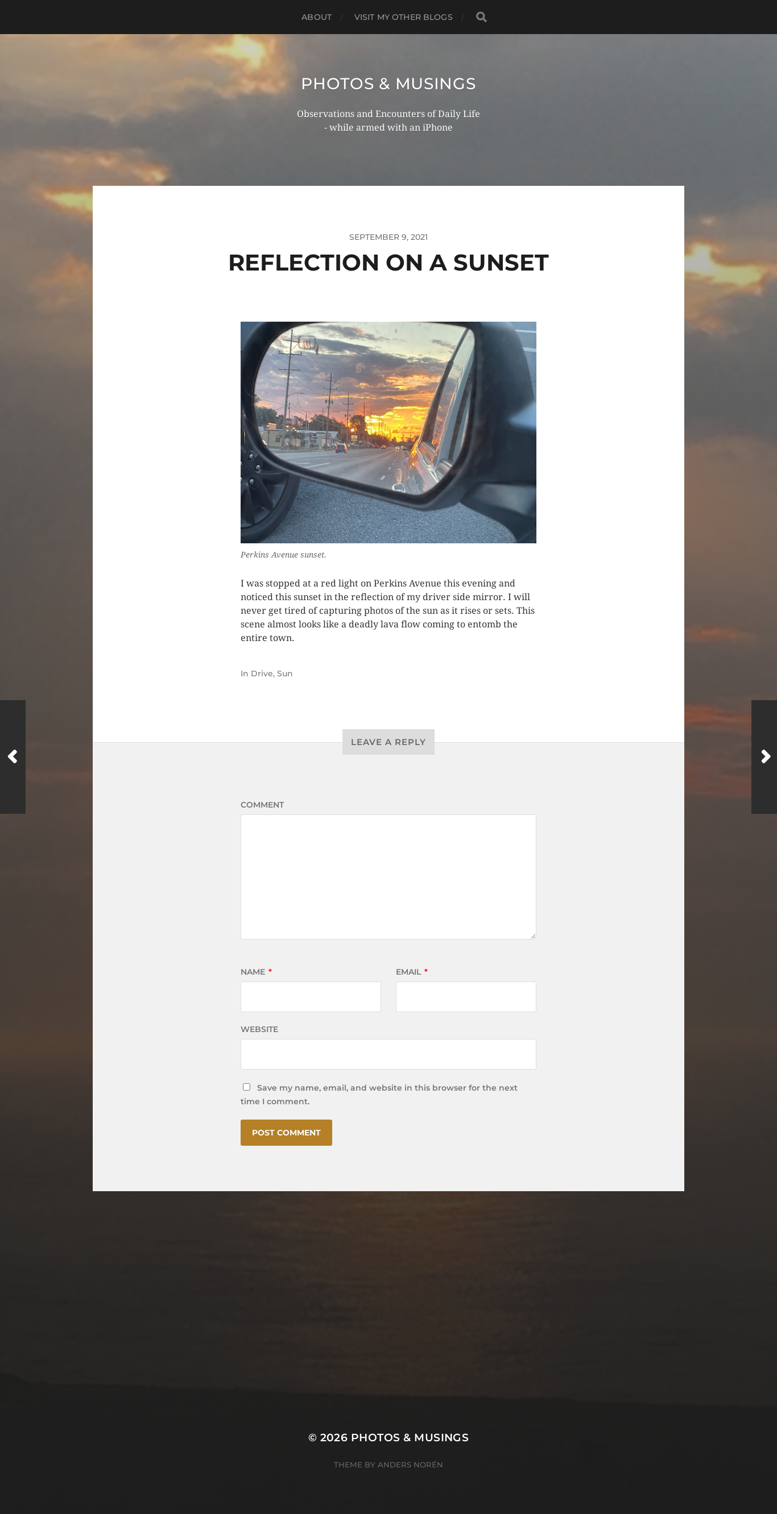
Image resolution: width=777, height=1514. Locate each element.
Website (259, 1029)
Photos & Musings (388, 83)
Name (256, 972)
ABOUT (316, 17)
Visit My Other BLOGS (403, 17)
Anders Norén (410, 1464)
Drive (262, 673)
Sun (285, 673)
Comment (262, 805)
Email (412, 972)
